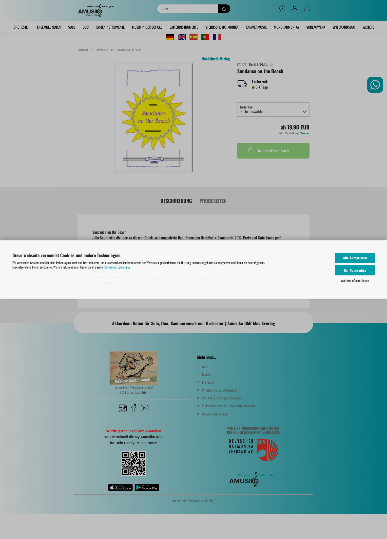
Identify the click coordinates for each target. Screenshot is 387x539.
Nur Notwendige (355, 270)
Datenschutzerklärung (117, 267)
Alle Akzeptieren (355, 257)
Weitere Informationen (355, 280)
